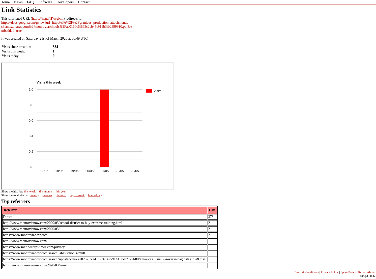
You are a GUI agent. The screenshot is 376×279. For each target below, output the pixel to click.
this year (60, 191)
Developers (65, 2)
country (34, 195)
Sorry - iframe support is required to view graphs (87, 126)
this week (30, 191)
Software (45, 2)
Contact (84, 2)
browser (47, 195)
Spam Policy (348, 272)
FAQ (30, 2)
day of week (77, 195)
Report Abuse (366, 272)
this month (45, 191)
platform (61, 195)
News (18, 2)
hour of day (95, 195)
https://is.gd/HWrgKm (48, 18)
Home (5, 2)
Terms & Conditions (306, 272)
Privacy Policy (329, 272)
